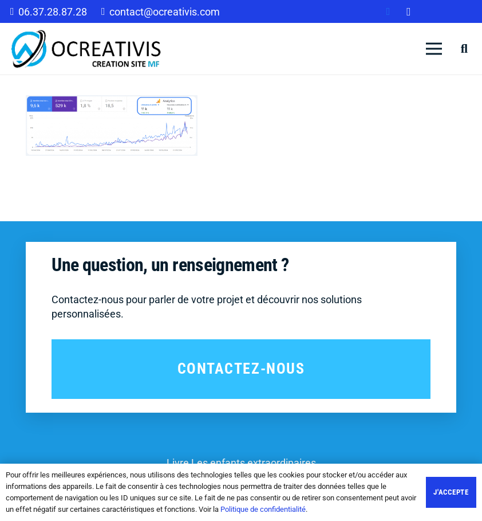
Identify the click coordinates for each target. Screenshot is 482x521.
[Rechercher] (464, 48)
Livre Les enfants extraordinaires (241, 463)
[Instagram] (408, 11)
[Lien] (86, 49)
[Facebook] (388, 11)
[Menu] (434, 48)
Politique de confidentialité (263, 509)
